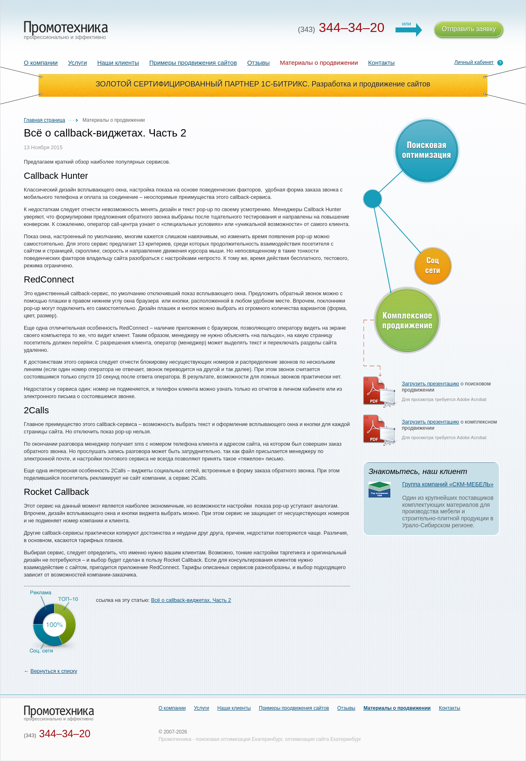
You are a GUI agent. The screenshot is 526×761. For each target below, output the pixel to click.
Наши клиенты (118, 62)
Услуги (77, 62)
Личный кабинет (474, 62)
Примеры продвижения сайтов (193, 62)
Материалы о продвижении (397, 708)
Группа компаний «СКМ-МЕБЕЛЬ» (448, 484)
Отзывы (258, 62)
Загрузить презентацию (430, 383)
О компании (41, 62)
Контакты (381, 62)
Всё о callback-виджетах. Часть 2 (191, 600)
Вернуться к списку (53, 671)
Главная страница (44, 120)
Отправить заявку (469, 30)
